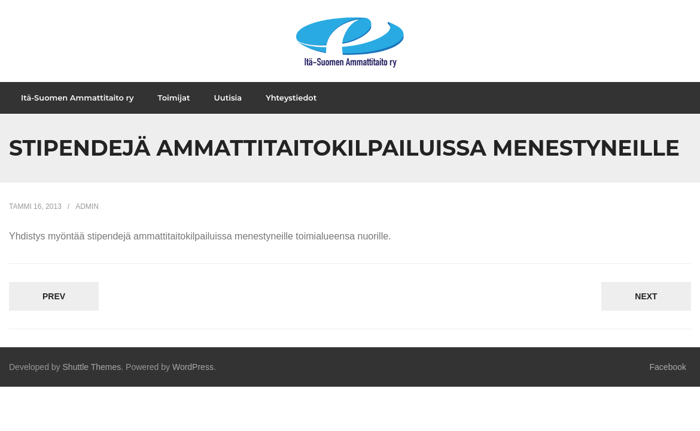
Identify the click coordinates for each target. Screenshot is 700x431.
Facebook (668, 380)
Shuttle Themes (92, 380)
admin (87, 219)
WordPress (193, 380)
